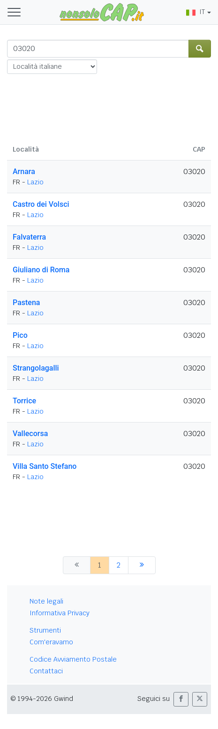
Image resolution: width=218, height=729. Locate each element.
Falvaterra (29, 237)
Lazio (35, 182)
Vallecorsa (30, 433)
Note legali (46, 601)
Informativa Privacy (60, 613)
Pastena (26, 302)
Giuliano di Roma (41, 269)
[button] (180, 699)
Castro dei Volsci (41, 204)
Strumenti (45, 630)
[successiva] (142, 565)
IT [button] (195, 11)
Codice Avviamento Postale (73, 659)
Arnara (24, 171)
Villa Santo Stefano (44, 466)
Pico (20, 335)
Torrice (24, 400)
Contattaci (46, 671)
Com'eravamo (51, 642)
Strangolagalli (36, 368)
